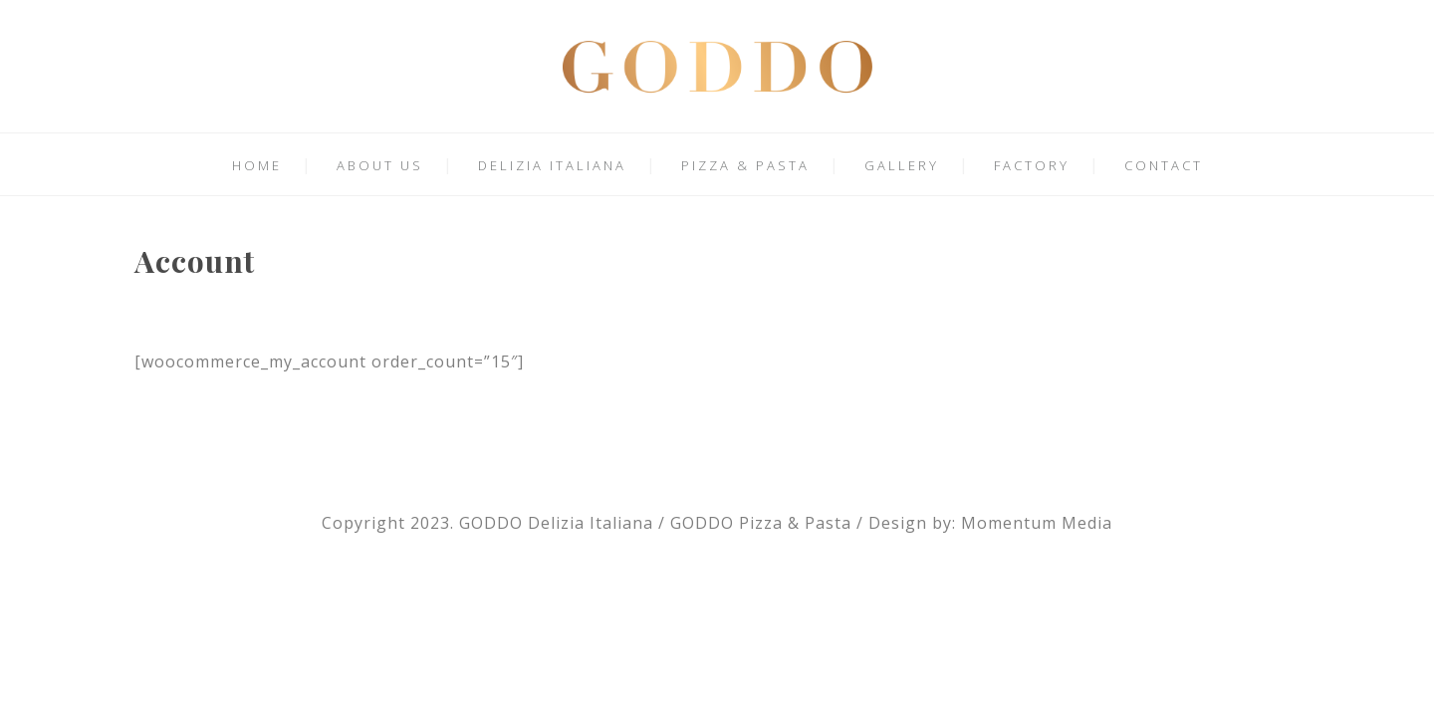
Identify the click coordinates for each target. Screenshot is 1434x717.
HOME (257, 165)
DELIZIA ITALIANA (552, 165)
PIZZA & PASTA (745, 165)
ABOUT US (380, 165)
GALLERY (901, 165)
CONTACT (1163, 165)
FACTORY (1032, 165)
